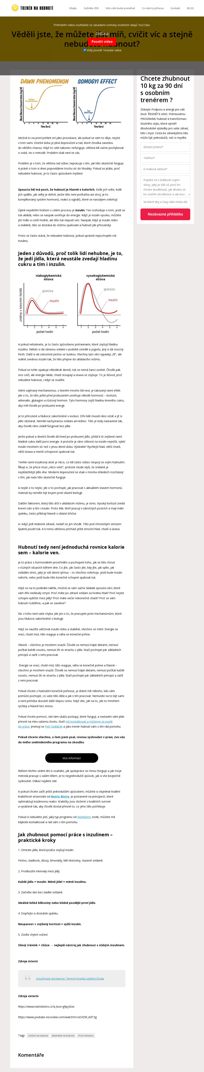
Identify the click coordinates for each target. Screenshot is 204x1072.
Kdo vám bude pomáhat (120, 8)
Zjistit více (102, 33)
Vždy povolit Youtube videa (102, 50)
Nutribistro (84, 817)
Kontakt (175, 8)
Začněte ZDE (91, 8)
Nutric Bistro (60, 796)
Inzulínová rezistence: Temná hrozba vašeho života (70, 978)
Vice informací (72, 758)
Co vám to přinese (153, 8)
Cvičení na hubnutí (38, 1035)
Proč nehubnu (85, 1035)
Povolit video (102, 41)
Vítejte (73, 8)
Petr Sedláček (54, 726)
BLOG (190, 8)
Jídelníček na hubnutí (63, 1035)
